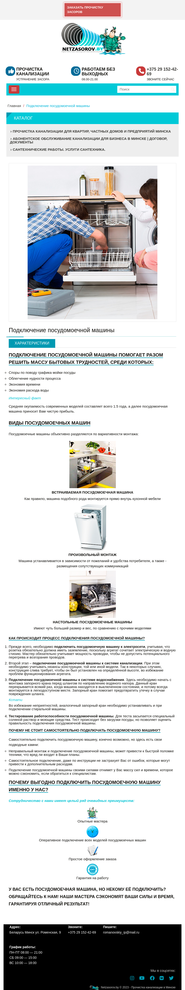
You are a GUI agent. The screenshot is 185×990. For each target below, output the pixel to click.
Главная (14, 106)
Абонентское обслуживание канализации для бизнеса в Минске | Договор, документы (88, 140)
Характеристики (32, 343)
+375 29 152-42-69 (162, 71)
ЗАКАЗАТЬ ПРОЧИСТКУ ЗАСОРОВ (85, 10)
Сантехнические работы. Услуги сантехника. (59, 149)
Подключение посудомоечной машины (58, 106)
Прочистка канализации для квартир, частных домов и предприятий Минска (92, 131)
